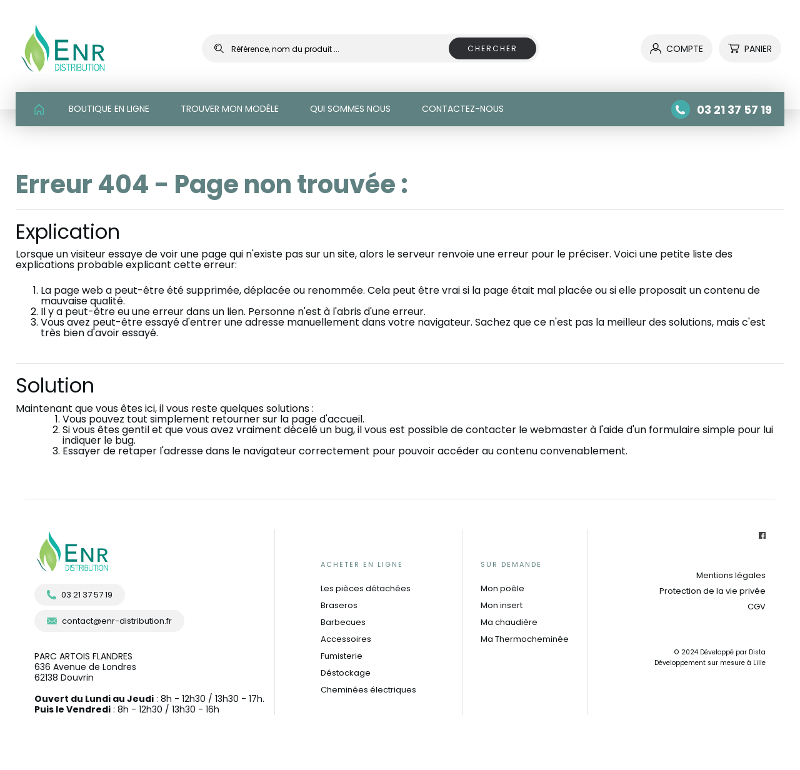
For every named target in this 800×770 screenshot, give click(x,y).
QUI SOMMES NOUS (350, 108)
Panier (750, 48)
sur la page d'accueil (312, 419)
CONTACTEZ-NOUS (463, 108)
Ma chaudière (509, 622)
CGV (757, 606)
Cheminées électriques (368, 689)
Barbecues (343, 622)
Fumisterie (341, 656)
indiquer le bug (98, 440)
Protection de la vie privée (712, 591)
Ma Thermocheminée (525, 639)
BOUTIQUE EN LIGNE (109, 108)
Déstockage (346, 673)
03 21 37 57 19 (79, 595)
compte (676, 48)
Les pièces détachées (366, 588)
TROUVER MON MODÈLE (230, 108)
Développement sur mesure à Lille (710, 663)
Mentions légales (731, 575)
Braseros (339, 605)
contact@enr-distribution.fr (109, 621)
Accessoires (346, 639)
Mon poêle (502, 588)
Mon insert (501, 605)
